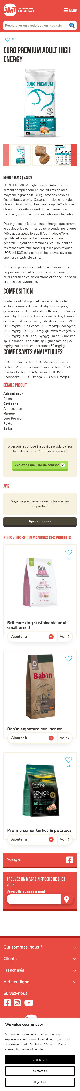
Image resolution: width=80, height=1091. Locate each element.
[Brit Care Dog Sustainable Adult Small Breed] (40, 594)
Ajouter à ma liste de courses (40, 468)
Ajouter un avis (40, 524)
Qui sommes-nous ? (22, 951)
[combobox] (40, 25)
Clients (10, 962)
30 (69, 557)
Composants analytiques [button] (33, 355)
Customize (40, 1071)
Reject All (40, 1082)
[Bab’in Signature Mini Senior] (40, 698)
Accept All (40, 1059)
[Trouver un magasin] (67, 903)
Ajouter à (27, 641)
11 (69, 764)
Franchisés (13, 974)
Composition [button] (18, 294)
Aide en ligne (16, 985)
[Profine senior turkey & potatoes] (40, 799)
